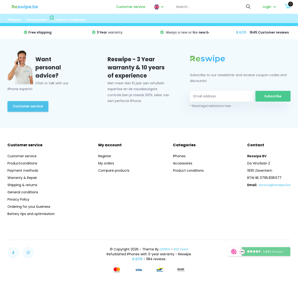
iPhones (14, 19)
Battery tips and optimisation (31, 213)
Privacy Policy (18, 199)
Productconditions (22, 163)
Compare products (113, 170)
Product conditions (69, 19)
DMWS (165, 249)
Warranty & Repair (22, 177)
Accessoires (36, 19)
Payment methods (22, 170)
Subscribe (272, 96)
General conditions (22, 192)
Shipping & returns (22, 185)
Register (104, 156)
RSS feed (181, 249)
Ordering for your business (28, 206)
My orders (106, 163)
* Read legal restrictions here (210, 106)
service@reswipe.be (274, 185)
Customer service (130, 6)
